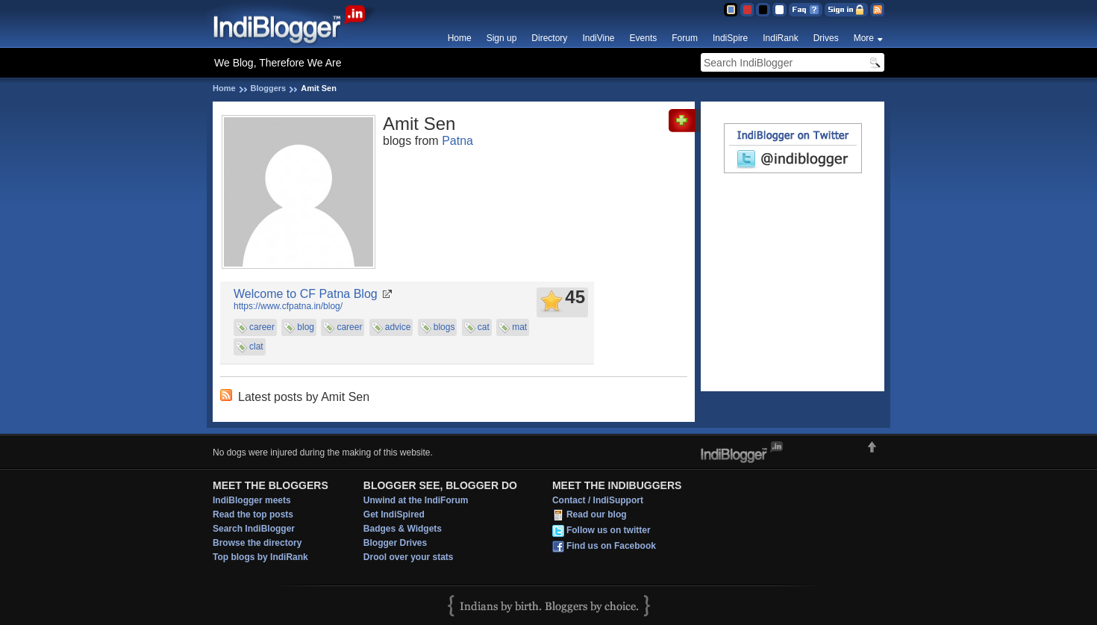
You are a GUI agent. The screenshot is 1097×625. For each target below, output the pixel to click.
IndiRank (780, 38)
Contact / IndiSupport (597, 500)
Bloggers (269, 88)
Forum (685, 38)
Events (643, 38)
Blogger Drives (395, 543)
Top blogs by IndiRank (260, 557)
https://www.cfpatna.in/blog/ (288, 306)
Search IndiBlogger (254, 528)
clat (256, 346)
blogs (444, 327)
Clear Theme (779, 9)
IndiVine (598, 38)
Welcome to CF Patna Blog (306, 293)
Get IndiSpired (394, 514)
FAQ (805, 9)
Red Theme (747, 9)
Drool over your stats (408, 557)
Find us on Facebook (611, 546)
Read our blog (596, 514)
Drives (826, 38)
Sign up (502, 38)
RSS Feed (877, 9)
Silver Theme (763, 9)
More (864, 38)
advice (398, 327)
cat (484, 327)
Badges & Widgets (402, 528)
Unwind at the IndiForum (416, 500)
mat (519, 327)
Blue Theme (730, 9)
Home (460, 38)
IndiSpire (730, 38)
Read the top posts (253, 514)
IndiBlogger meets (252, 500)
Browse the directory (257, 543)
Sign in (846, 9)
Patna (457, 140)
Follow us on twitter (608, 530)
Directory (549, 38)
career (262, 327)
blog (305, 327)
